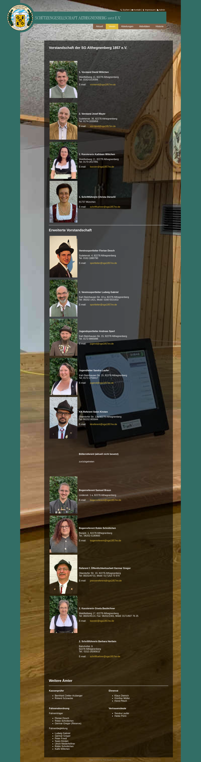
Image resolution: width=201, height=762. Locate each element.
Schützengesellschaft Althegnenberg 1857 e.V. (77, 18)
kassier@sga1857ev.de (102, 167)
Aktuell (99, 26)
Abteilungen (127, 26)
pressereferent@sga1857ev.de (106, 580)
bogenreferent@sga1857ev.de (105, 500)
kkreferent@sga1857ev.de (103, 424)
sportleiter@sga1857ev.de (103, 263)
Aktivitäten (144, 26)
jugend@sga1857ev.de (102, 343)
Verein (112, 26)
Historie (159, 26)
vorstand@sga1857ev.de (103, 84)
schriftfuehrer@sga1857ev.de (105, 207)
